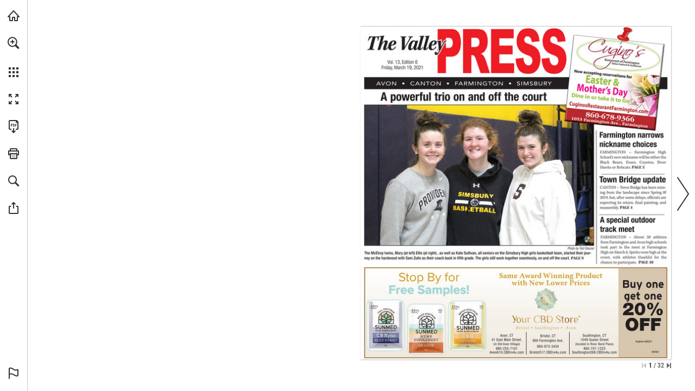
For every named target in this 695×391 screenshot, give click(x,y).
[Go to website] (637, 110)
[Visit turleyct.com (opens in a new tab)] (13, 15)
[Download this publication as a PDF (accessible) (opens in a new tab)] (13, 126)
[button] (13, 42)
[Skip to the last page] (669, 365)
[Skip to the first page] (644, 365)
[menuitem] (13, 57)
